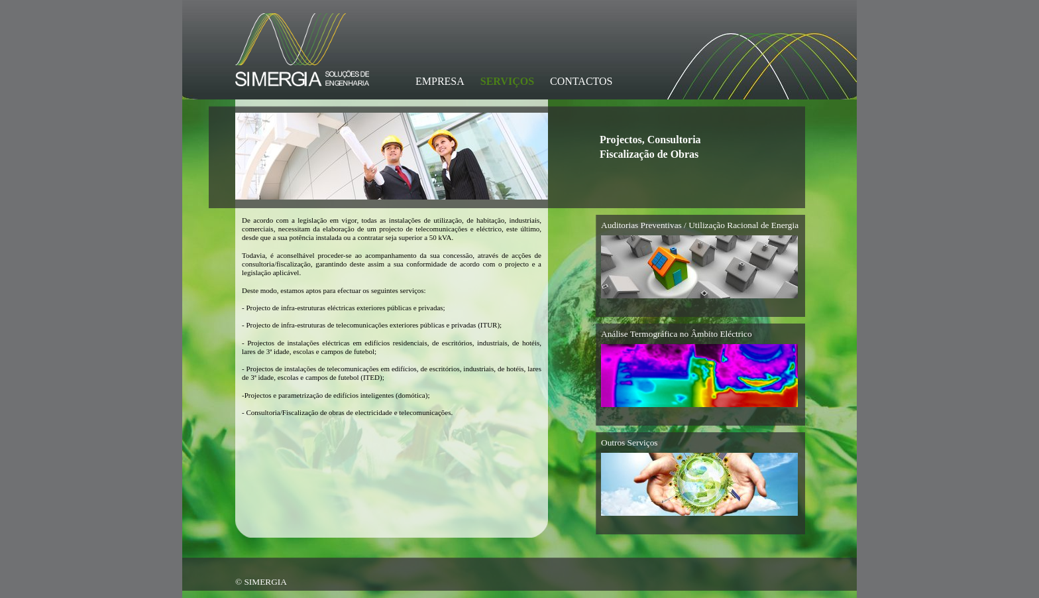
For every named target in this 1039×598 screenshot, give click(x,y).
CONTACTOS (581, 81)
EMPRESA (440, 81)
